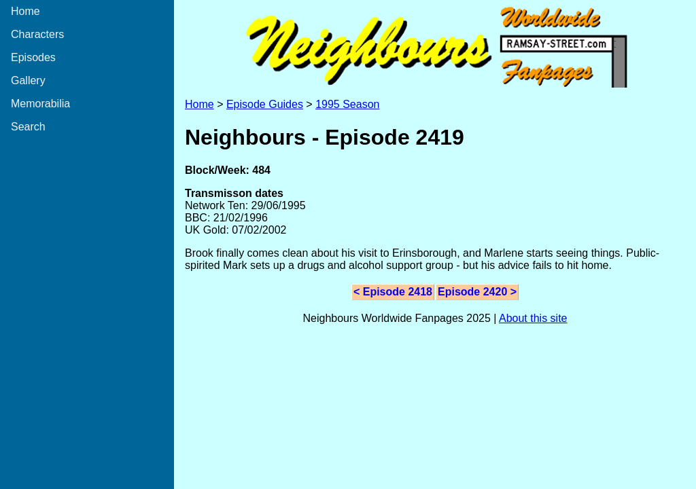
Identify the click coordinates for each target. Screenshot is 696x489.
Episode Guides (264, 104)
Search (28, 126)
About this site (533, 318)
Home (25, 11)
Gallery (28, 80)
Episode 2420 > (477, 291)
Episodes (33, 57)
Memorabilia (40, 103)
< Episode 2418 (392, 291)
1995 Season (347, 104)
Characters (37, 34)
